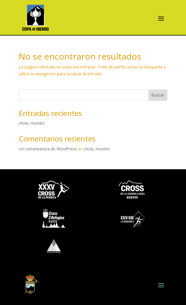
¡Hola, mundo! (31, 123)
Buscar (157, 95)
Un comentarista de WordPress (48, 148)
